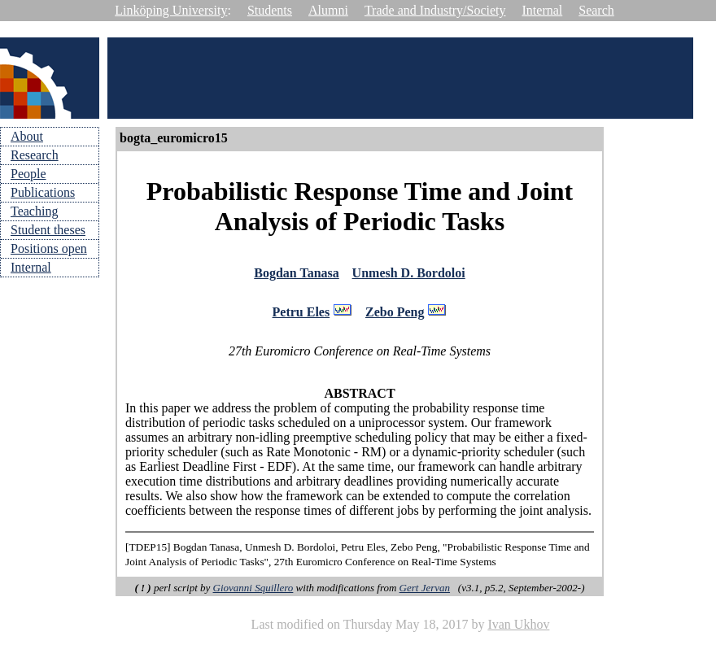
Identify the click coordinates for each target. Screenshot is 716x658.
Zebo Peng (394, 316)
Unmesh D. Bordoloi (408, 274)
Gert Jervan (424, 592)
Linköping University (171, 10)
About (27, 136)
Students (269, 10)
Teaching (34, 211)
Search (596, 10)
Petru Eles (301, 316)
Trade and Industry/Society (435, 10)
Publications (43, 192)
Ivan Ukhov (518, 629)
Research (35, 155)
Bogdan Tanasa (296, 274)
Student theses (48, 230)
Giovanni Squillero (253, 592)
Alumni (328, 10)
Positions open (49, 248)
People (28, 174)
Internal (542, 10)
